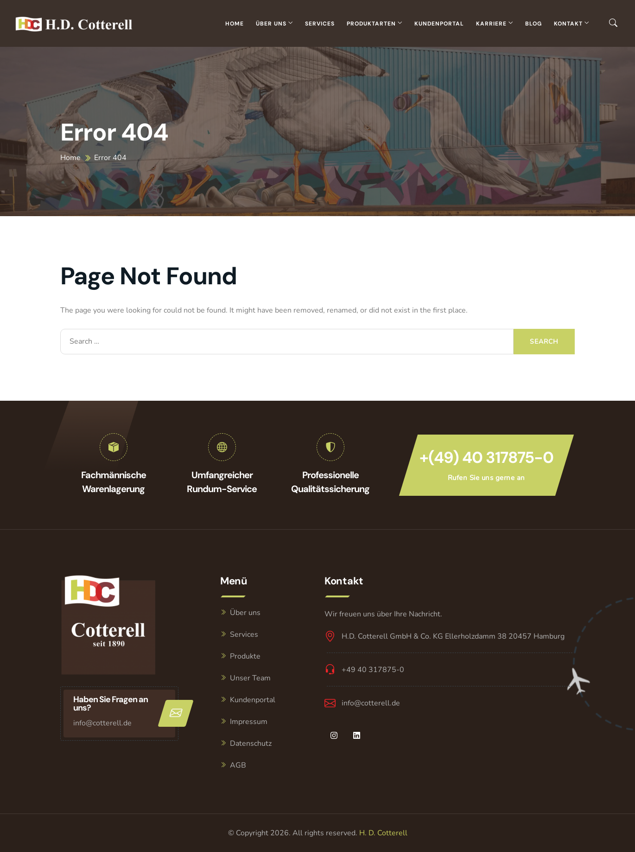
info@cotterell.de (102, 723)
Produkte (245, 656)
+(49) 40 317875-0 (486, 457)
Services (320, 23)
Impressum (248, 722)
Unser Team (250, 678)
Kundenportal (439, 23)
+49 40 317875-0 (373, 670)
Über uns (271, 23)
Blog (533, 23)
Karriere (491, 23)
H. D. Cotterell (383, 833)
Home (234, 23)
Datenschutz (251, 743)
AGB (238, 765)
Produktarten (371, 23)
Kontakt (568, 23)
